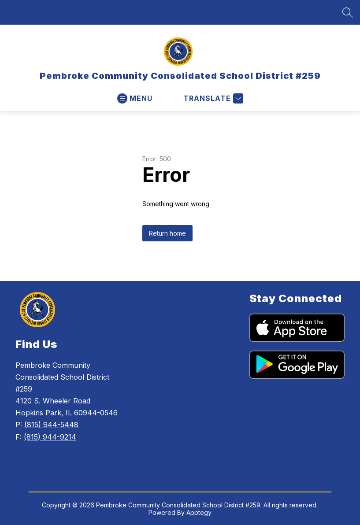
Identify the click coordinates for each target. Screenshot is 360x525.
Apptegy (199, 512)
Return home (167, 233)
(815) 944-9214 (50, 437)
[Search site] (347, 12)
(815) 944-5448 (51, 424)
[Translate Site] (212, 98)
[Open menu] (134, 98)
